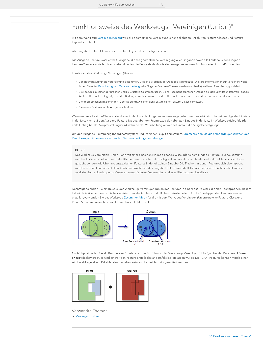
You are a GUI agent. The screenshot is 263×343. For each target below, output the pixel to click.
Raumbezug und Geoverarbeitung (119, 86)
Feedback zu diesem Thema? (232, 336)
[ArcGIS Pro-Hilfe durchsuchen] (128, 5)
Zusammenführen (135, 197)
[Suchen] (161, 4)
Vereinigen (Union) (109, 37)
